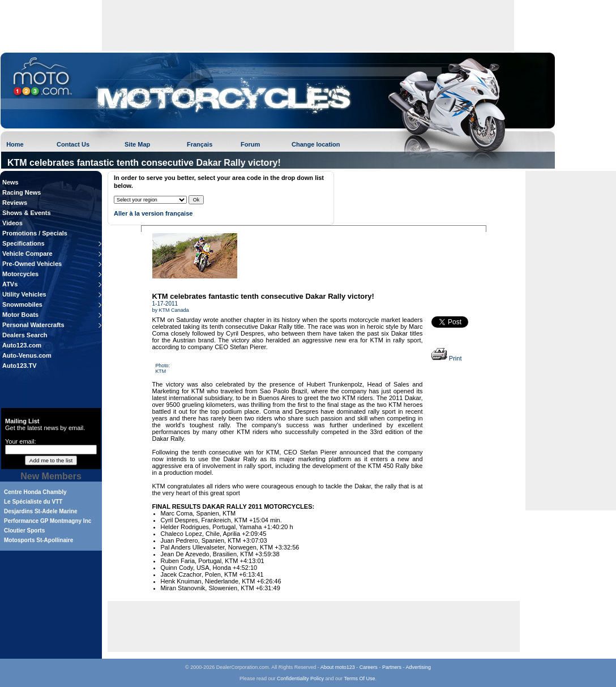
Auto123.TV (19, 365)
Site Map (137, 144)
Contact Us (73, 144)
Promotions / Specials (34, 233)
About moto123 (337, 667)
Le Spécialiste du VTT (33, 502)
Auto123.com (21, 345)
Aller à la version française (153, 213)
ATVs (10, 284)
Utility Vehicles (24, 294)
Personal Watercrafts (33, 324)
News (10, 182)
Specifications (23, 243)
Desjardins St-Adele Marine (40, 511)
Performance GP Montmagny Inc (47, 521)
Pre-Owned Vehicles (32, 263)
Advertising (418, 667)
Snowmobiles (22, 304)
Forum (250, 144)
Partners (391, 667)
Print (446, 358)
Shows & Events (26, 212)
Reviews (14, 202)
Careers (369, 667)
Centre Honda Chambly (35, 492)
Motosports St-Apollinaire (38, 540)
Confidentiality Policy (300, 678)
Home (15, 144)
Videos (12, 223)
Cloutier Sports (24, 530)
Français (199, 144)
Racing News (21, 192)
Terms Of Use (359, 678)
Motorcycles (20, 273)
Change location (316, 144)
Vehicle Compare (27, 253)
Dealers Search (25, 335)
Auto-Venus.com (27, 355)
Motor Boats (20, 314)
